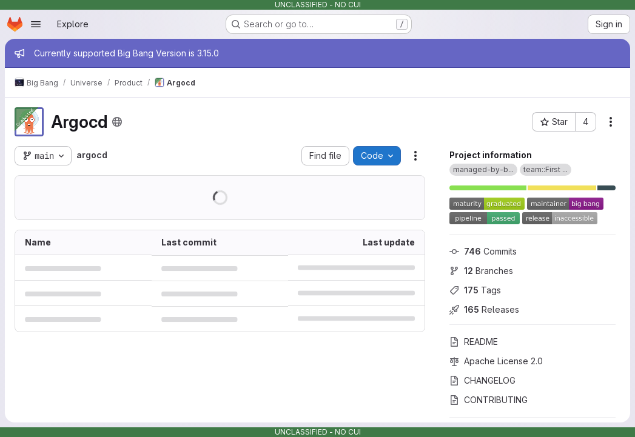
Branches (481, 270)
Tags (475, 290)
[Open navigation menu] (35, 24)
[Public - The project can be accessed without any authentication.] (117, 122)
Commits (483, 251)
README (473, 341)
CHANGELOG (482, 380)
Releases (484, 309)
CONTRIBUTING (488, 400)
